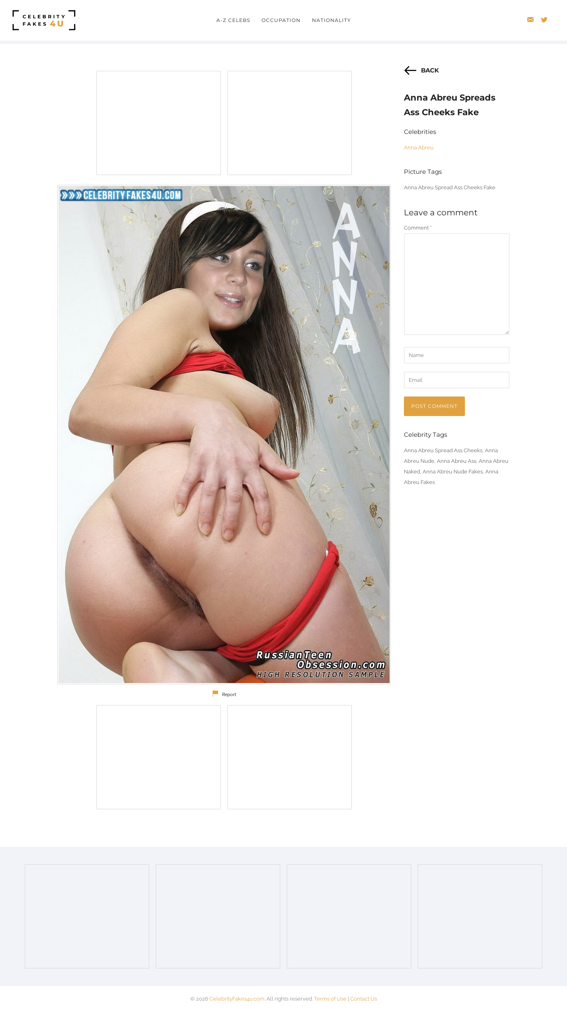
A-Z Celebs (233, 20)
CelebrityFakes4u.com (236, 999)
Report (229, 694)
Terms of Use (330, 999)
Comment (418, 228)
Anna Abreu (419, 148)
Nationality (331, 20)
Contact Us (363, 999)
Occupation (281, 20)
